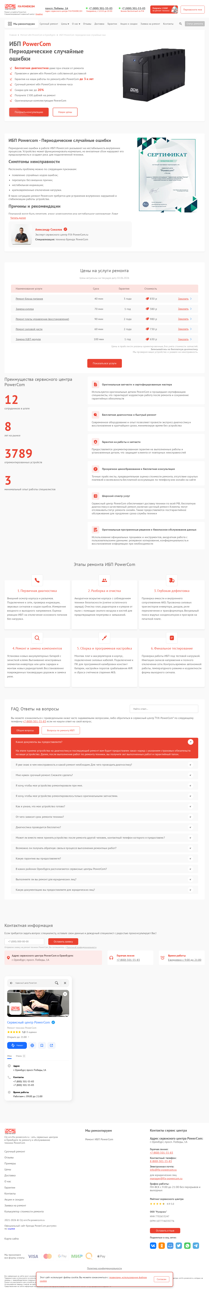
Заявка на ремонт (150, 23)
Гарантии (112, 23)
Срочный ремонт (49, 23)
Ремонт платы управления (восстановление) (42, 319)
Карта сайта (11, 1238)
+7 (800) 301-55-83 (100, 8)
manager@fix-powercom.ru (166, 1178)
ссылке (11, 1228)
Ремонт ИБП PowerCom (99, 1139)
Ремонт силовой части (29, 329)
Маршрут (17, 1045)
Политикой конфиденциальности (81, 947)
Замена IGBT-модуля (28, 339)
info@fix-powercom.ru (163, 1169)
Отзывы (87, 23)
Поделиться (153, 1245)
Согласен (161, 1279)
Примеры (10, 1163)
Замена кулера (25, 309)
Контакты (168, 23)
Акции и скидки (128, 23)
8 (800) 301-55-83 (161, 1161)
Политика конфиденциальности (104, 1268)
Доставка (99, 23)
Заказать (185, 298)
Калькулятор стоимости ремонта (24, 1211)
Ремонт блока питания (29, 298)
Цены (65, 23)
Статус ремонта (195, 23)
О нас (76, 23)
